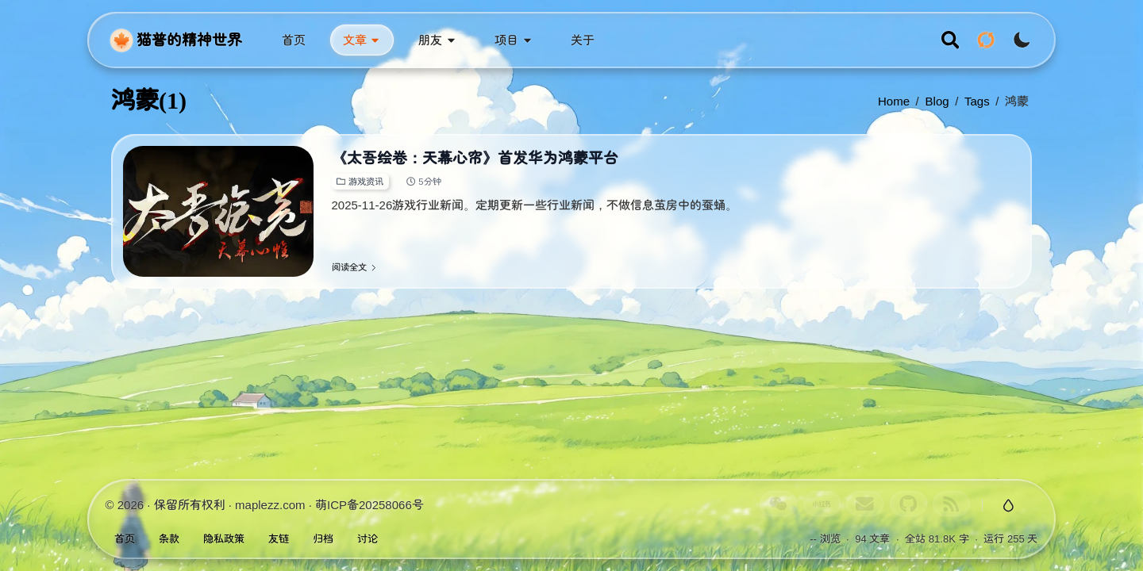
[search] (950, 40)
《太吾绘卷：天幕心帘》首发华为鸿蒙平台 (475, 158)
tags (977, 101)
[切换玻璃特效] (1008, 505)
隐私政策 (223, 539)
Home (894, 101)
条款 (169, 539)
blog (937, 101)
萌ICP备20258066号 (369, 505)
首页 (124, 539)
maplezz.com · (275, 505)
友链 (278, 539)
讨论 (367, 539)
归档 (323, 539)
